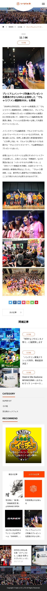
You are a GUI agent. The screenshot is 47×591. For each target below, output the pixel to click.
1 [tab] (21, 459)
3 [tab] (26, 459)
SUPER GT (7, 401)
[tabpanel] (23, 445)
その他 (23, 43)
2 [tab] (23, 459)
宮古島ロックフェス (10, 411)
